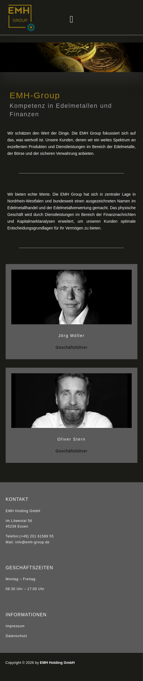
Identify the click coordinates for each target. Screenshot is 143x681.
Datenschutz (16, 636)
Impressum (15, 626)
